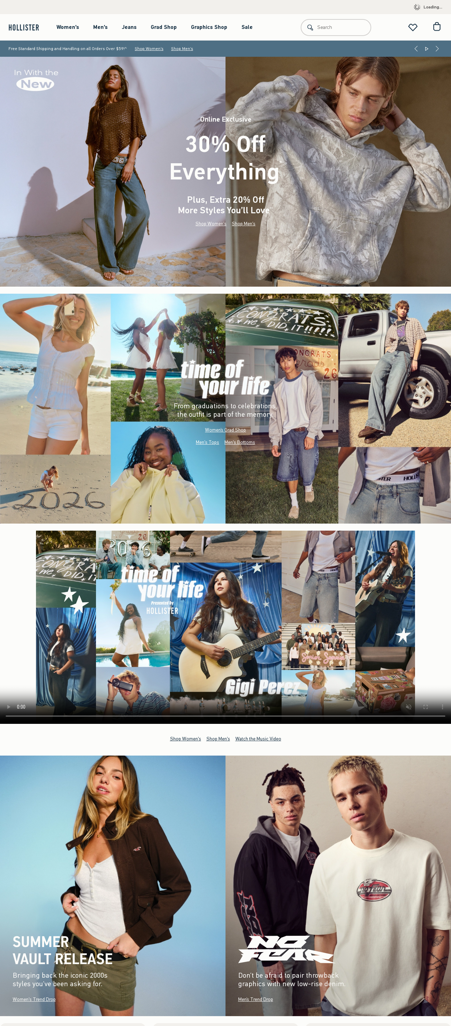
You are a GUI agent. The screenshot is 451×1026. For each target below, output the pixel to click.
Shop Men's (182, 48)
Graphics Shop (209, 27)
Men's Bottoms (239, 442)
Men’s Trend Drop (255, 999)
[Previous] (416, 48)
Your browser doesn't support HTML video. (225, 627)
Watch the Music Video (258, 738)
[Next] (437, 48)
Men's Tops (207, 442)
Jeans (129, 27)
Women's (67, 27)
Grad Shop (164, 27)
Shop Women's (149, 48)
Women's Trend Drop (34, 999)
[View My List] (413, 27)
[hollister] (27, 27)
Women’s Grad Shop (225, 430)
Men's (100, 27)
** (271, 209)
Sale (247, 27)
